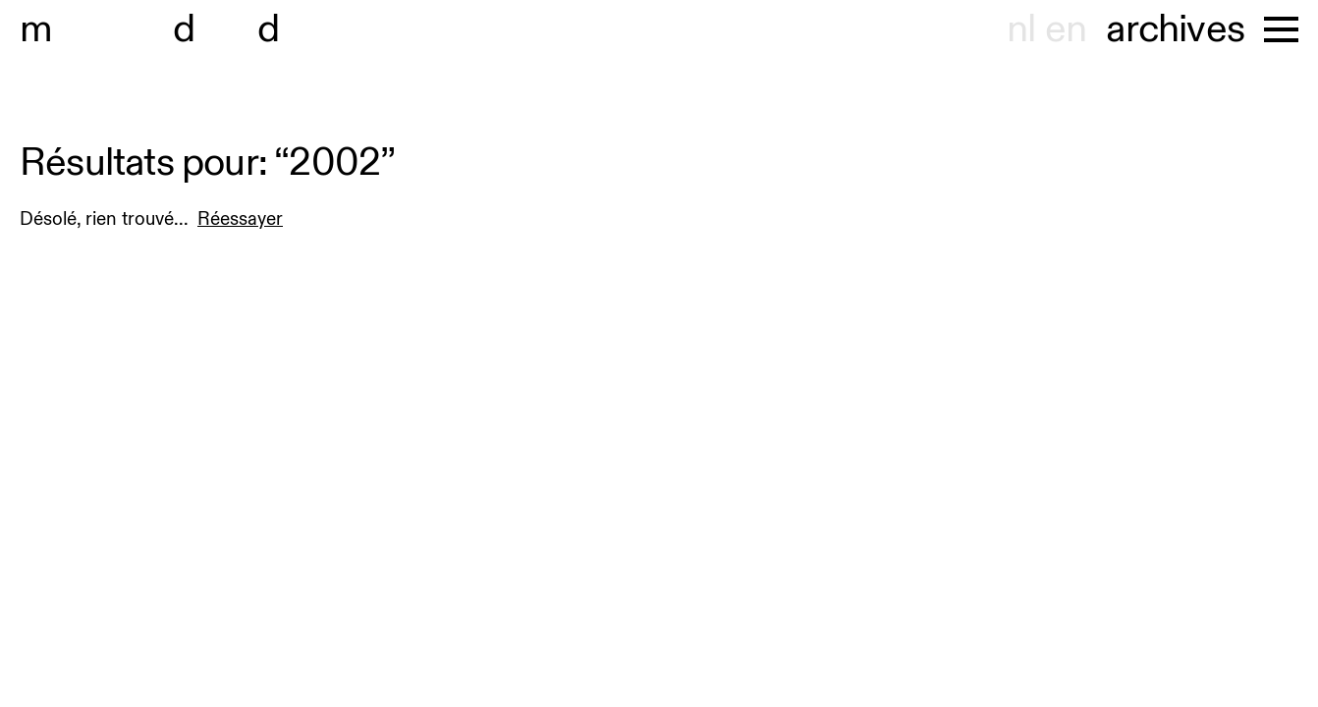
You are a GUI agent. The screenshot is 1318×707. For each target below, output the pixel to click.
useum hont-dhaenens (243, 29)
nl (1021, 29)
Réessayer (240, 219)
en (1065, 29)
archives (1175, 29)
